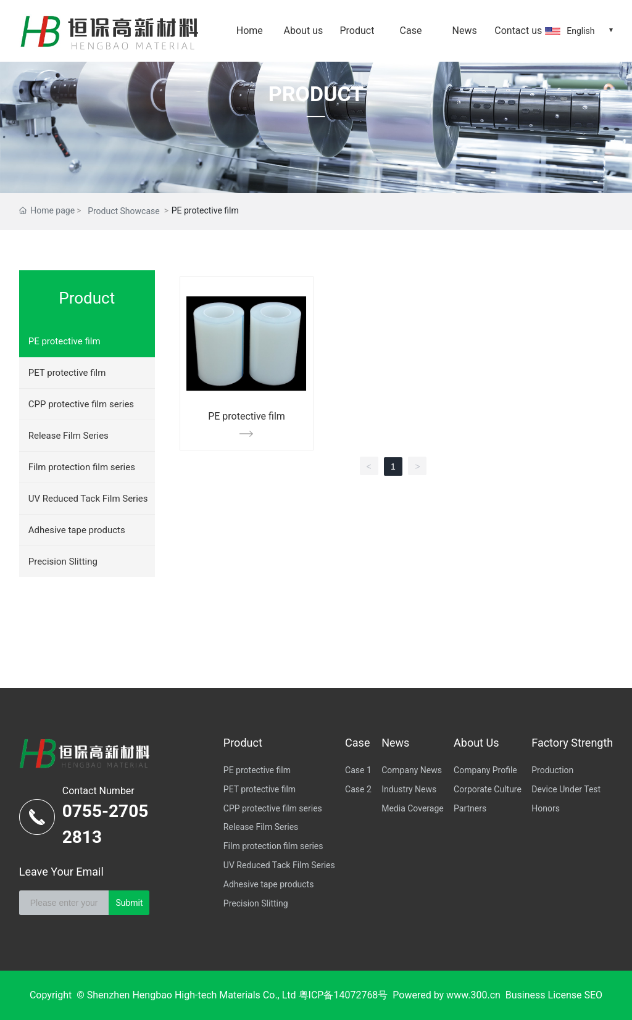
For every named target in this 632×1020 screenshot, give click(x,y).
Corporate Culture (488, 789)
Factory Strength (572, 742)
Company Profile (485, 770)
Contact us (518, 30)
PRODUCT (316, 93)
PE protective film (64, 341)
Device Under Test (566, 789)
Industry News (408, 789)
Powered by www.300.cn (447, 995)
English (580, 31)
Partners (470, 808)
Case (411, 30)
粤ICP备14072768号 (343, 995)
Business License (543, 995)
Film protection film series (81, 467)
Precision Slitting (63, 561)
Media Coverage (412, 808)
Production (552, 770)
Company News (411, 770)
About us (303, 30)
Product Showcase (124, 211)
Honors (545, 808)
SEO (593, 995)
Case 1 (358, 770)
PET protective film (67, 372)
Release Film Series (68, 435)
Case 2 (358, 789)
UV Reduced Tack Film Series (88, 498)
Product (356, 30)
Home (249, 30)
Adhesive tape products (76, 530)
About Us (476, 742)
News (464, 30)
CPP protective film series (81, 404)
